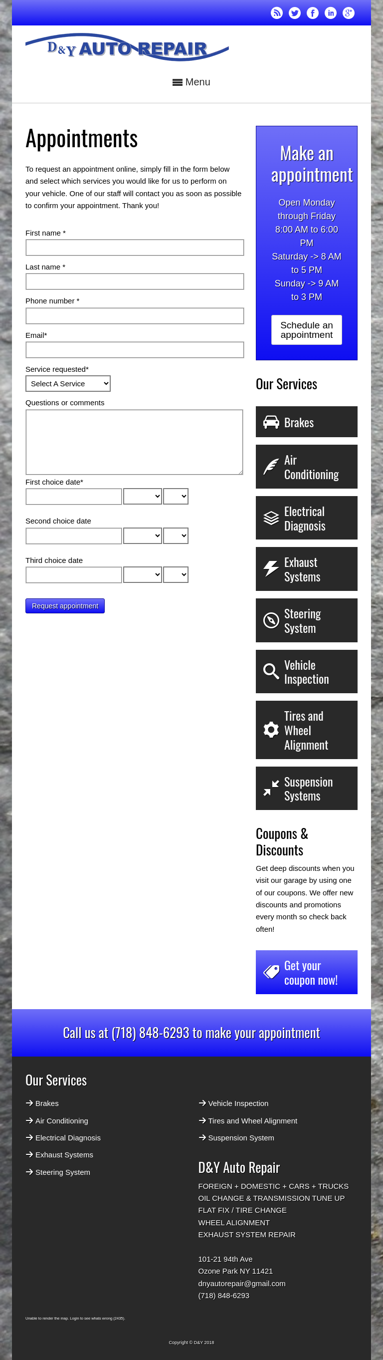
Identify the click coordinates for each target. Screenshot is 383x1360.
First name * (45, 233)
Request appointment (65, 606)
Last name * (45, 267)
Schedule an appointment (306, 330)
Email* (36, 335)
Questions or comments (64, 402)
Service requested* (57, 369)
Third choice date (54, 560)
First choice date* (54, 482)
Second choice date (58, 521)
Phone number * (52, 300)
